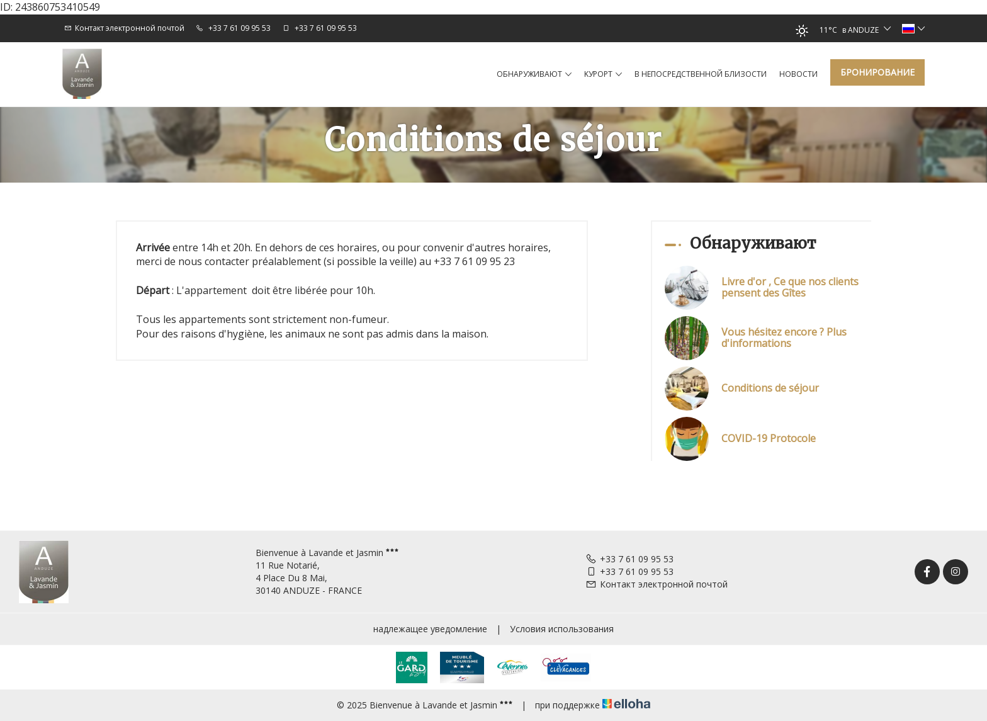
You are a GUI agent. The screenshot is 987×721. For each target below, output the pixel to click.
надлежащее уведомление (430, 629)
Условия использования (562, 629)
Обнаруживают (534, 74)
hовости (798, 74)
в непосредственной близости (700, 74)
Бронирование (877, 72)
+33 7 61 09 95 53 (629, 559)
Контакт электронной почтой (656, 584)
